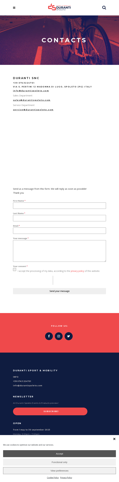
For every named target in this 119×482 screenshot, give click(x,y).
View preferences (59, 470)
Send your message (60, 291)
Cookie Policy (53, 477)
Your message (21, 238)
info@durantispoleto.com (31, 91)
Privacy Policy (66, 477)
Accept (59, 453)
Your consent (20, 266)
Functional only (59, 462)
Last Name (19, 213)
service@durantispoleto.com (33, 110)
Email (16, 226)
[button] (114, 438)
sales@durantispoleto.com (32, 100)
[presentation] (33, 280)
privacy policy (77, 270)
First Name (19, 201)
